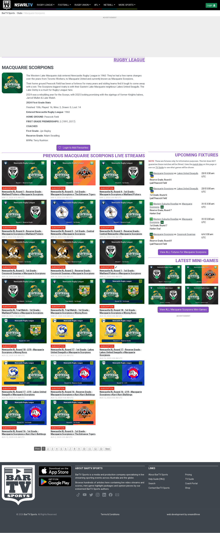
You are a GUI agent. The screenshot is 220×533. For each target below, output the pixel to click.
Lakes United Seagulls (187, 173)
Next (107, 448)
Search (151, 483)
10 (84, 448)
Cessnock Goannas (186, 234)
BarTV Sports (8, 13)
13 (101, 448)
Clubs (19, 13)
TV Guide (160, 167)
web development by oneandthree (183, 514)
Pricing (188, 474)
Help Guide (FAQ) (156, 479)
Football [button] (63, 5)
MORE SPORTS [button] (126, 5)
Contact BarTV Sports (159, 488)
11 (89, 448)
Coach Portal (191, 483)
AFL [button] (96, 5)
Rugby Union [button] (82, 5)
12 (95, 448)
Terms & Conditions (110, 514)
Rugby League (129, 59)
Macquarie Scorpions (163, 173)
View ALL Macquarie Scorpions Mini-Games (183, 309)
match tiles (198, 164)
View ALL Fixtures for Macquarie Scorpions (183, 252)
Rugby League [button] (45, 5)
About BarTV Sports (158, 474)
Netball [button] (108, 5)
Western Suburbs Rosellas (165, 204)
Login (211, 5)
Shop (187, 488)
